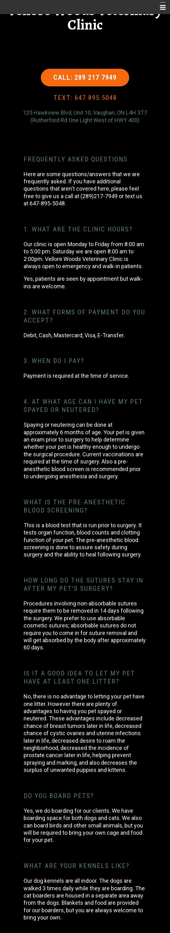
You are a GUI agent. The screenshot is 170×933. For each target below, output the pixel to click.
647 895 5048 (96, 97)
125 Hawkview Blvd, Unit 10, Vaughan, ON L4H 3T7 (85, 112)
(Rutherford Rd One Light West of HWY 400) (85, 120)
